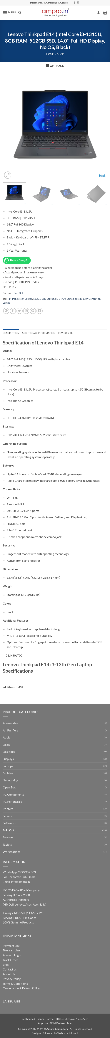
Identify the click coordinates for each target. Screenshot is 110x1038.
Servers (7, 816)
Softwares (9, 823)
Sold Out (18, 293)
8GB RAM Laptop (64, 298)
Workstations (11, 851)
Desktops (9, 751)
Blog (6, 964)
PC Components (13, 794)
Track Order (10, 960)
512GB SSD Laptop (43, 298)
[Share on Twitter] (19, 311)
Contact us (10, 969)
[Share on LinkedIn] (39, 311)
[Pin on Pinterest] (33, 311)
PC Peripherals (12, 801)
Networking (10, 780)
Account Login (12, 955)
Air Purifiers (10, 730)
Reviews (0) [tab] (65, 333)
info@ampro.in (20, 881)
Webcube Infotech (68, 1033)
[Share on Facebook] (13, 311)
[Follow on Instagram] (78, 2)
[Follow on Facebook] (74, 2)
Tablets (7, 844)
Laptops (8, 766)
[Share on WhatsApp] (6, 311)
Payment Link (11, 945)
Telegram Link (11, 950)
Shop (60, 54)
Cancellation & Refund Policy (21, 988)
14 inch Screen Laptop (20, 298)
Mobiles (8, 773)
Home (50, 54)
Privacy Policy (12, 978)
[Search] (19, 12)
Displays (8, 759)
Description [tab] (11, 333)
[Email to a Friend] (26, 311)
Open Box (9, 787)
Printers (8, 808)
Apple (6, 737)
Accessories (10, 723)
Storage (8, 837)
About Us (9, 974)
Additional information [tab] (39, 333)
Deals (6, 744)
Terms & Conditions (15, 983)
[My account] (98, 13)
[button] (9, 12)
